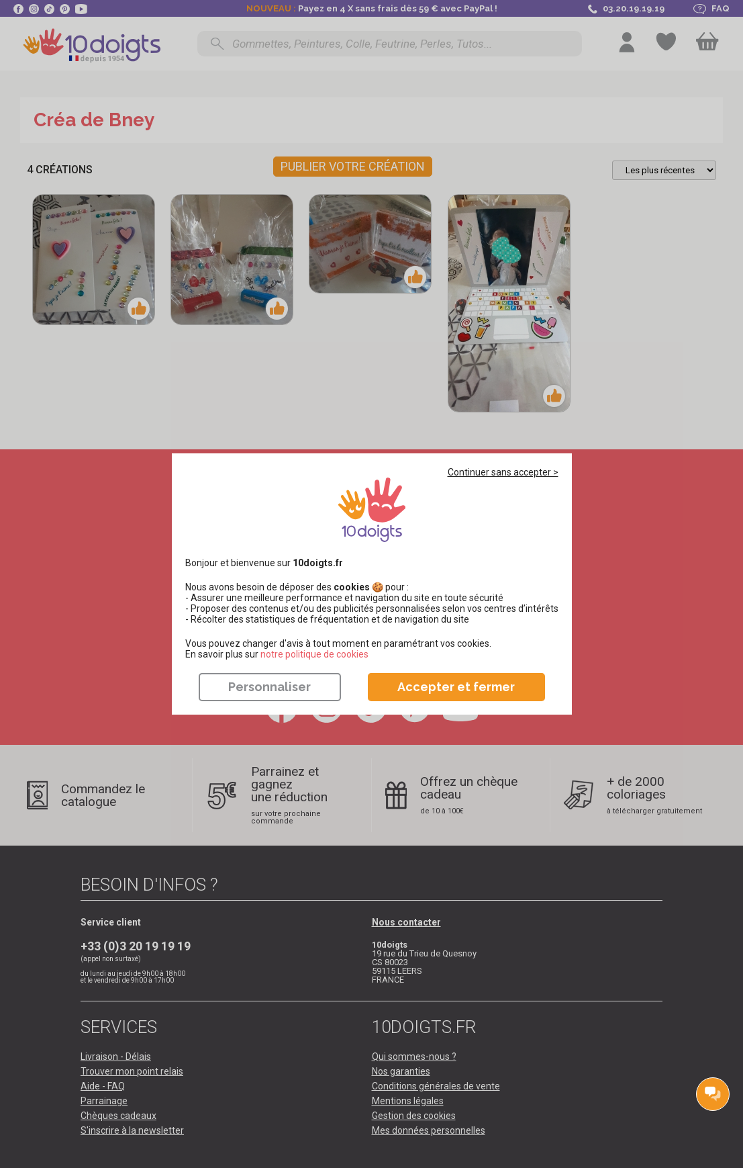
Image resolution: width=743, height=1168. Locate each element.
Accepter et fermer (456, 687)
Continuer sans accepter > (503, 472)
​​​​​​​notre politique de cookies (314, 654)
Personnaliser (269, 687)
